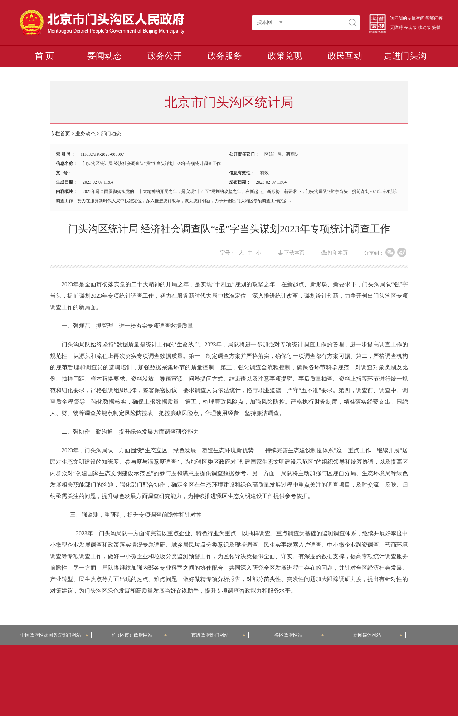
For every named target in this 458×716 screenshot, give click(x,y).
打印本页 (338, 252)
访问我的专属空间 (407, 18)
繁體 (436, 27)
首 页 (44, 55)
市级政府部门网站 (218, 635)
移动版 (424, 27)
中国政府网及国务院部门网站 (54, 635)
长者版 (410, 27)
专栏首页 (60, 133)
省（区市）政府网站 (139, 635)
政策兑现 (285, 55)
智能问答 (434, 18)
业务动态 (85, 133)
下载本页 (294, 252)
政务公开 (164, 55)
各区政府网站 (299, 635)
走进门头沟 (405, 55)
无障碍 (396, 27)
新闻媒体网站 (378, 635)
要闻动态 (104, 55)
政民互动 (345, 55)
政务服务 (225, 55)
